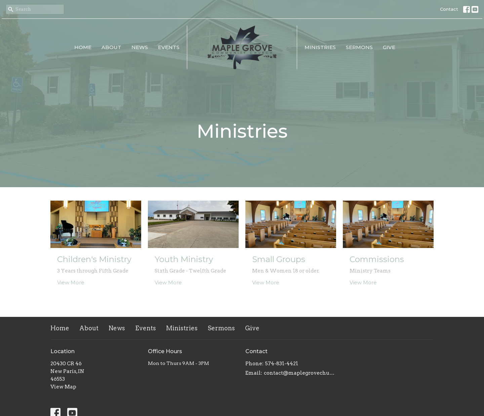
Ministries (320, 47)
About (111, 47)
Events (168, 47)
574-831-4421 (281, 364)
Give (389, 47)
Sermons (359, 47)
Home (82, 47)
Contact (449, 9)
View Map (63, 387)
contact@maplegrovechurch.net (300, 373)
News (139, 47)
